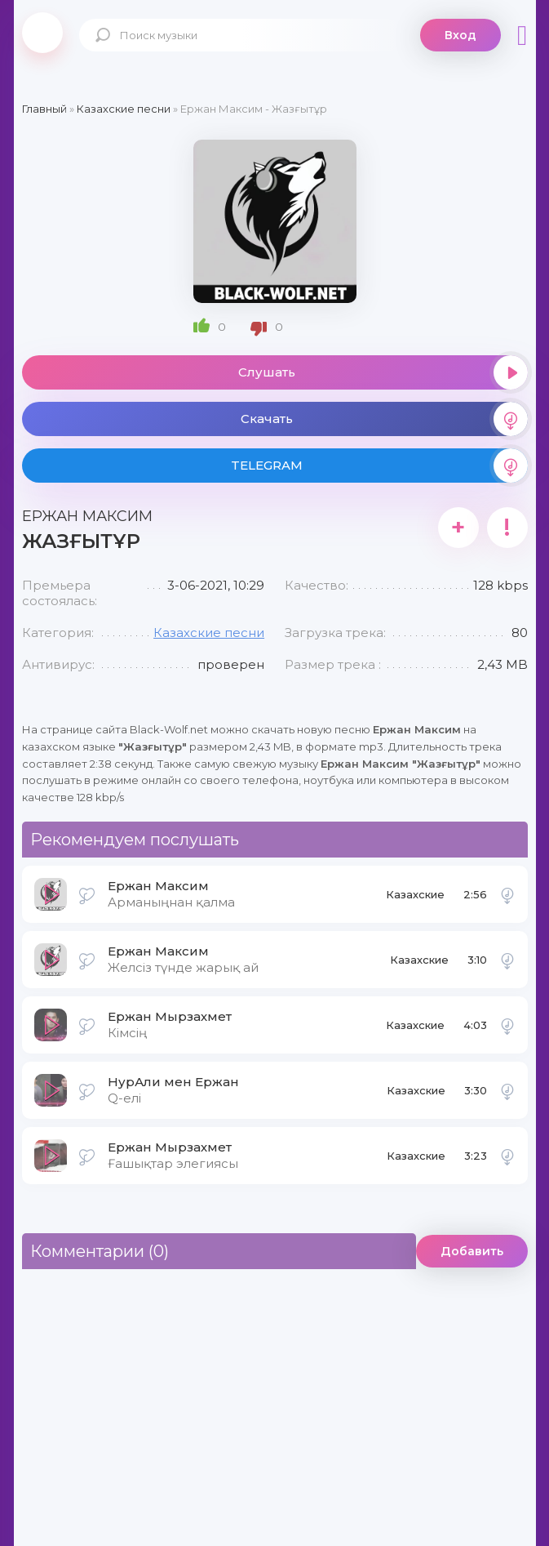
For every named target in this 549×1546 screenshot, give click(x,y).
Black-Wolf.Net (42, 32)
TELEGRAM (379, 465)
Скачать (384, 419)
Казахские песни (208, 632)
